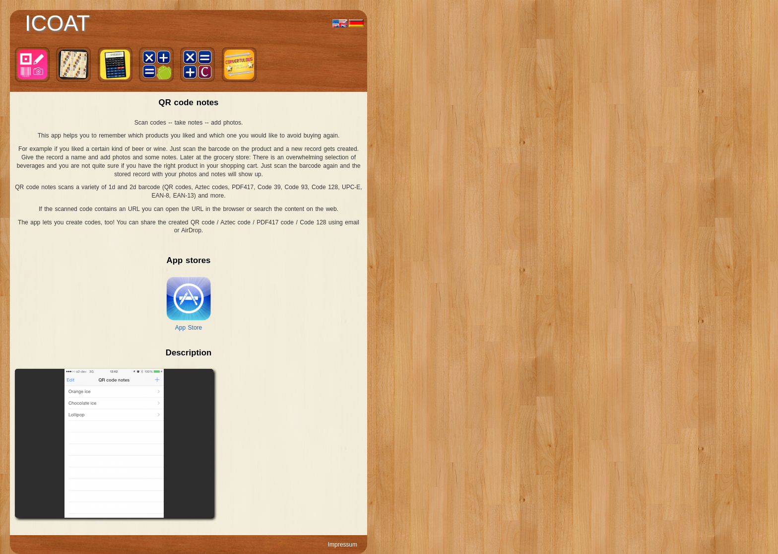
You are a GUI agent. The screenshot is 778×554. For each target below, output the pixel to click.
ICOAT (57, 23)
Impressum (342, 544)
